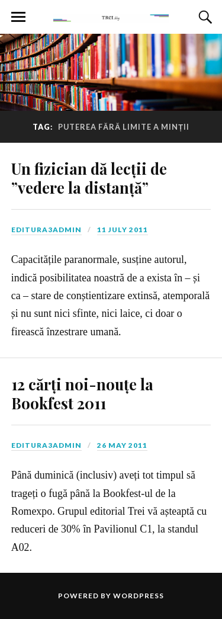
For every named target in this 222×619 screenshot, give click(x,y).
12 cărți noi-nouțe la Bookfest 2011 (82, 393)
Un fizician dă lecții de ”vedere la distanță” (89, 177)
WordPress (138, 595)
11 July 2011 (122, 229)
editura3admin (46, 229)
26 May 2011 (122, 445)
